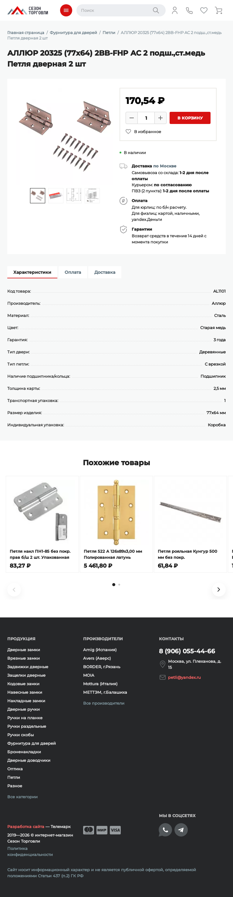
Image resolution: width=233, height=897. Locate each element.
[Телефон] (189, 10)
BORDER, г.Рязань (101, 666)
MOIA (88, 675)
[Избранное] (204, 10)
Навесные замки (24, 692)
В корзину (190, 117)
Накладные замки (26, 700)
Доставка (104, 272)
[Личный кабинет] (174, 10)
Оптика (15, 768)
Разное (14, 785)
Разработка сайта (25, 826)
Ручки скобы (20, 734)
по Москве (164, 165)
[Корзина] (218, 10)
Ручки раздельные (26, 726)
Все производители (103, 703)
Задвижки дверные (27, 666)
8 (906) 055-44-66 (187, 651)
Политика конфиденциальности (30, 851)
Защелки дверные (26, 675)
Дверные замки (23, 649)
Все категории (22, 796)
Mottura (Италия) (100, 683)
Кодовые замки (23, 683)
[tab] (113, 586)
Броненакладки (24, 751)
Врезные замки (23, 658)
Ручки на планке (24, 717)
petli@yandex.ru (184, 677)
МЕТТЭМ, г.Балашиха (105, 692)
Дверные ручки (23, 709)
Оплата (73, 272)
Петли (13, 777)
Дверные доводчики (28, 760)
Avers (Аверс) (97, 658)
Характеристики (32, 272)
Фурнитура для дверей (31, 743)
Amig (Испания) (99, 649)
